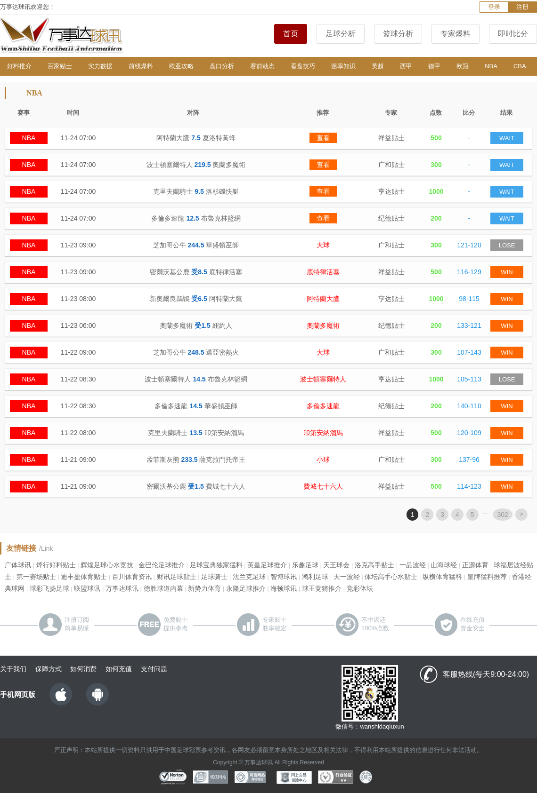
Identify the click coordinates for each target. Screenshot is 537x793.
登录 (494, 6)
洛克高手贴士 (374, 565)
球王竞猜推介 (322, 588)
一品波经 (412, 565)
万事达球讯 (122, 588)
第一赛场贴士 (36, 576)
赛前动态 (262, 66)
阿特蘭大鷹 (323, 298)
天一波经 (347, 576)
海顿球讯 (283, 588)
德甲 (434, 66)
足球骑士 (214, 576)
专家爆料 (455, 34)
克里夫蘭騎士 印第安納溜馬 (196, 432)
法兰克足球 (249, 576)
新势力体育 (204, 588)
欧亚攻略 (181, 66)
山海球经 (444, 565)
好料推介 (19, 66)
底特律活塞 (323, 272)
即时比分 (513, 34)
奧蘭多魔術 (323, 325)
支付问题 (154, 669)
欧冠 (462, 66)
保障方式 (48, 669)
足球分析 (340, 34)
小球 (323, 459)
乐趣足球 (305, 565)
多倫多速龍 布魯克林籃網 (195, 218)
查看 (323, 138)
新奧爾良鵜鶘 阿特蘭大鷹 (196, 298)
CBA (519, 66)
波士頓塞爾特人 (323, 379)
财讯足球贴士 (176, 576)
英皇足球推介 (267, 565)
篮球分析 (398, 34)
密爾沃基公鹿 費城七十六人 (195, 486)
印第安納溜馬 (323, 432)
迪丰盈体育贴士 (84, 576)
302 (502, 514)
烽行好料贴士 (56, 565)
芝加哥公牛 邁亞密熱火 (196, 352)
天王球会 (336, 565)
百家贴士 (60, 66)
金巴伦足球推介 (161, 565)
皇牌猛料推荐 (487, 576)
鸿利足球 (315, 576)
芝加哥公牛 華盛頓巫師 (196, 245)
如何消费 (83, 669)
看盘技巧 (303, 66)
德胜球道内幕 (163, 588)
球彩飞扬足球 (49, 588)
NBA (491, 66)
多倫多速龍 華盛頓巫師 (196, 406)
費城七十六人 (323, 486)
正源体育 (475, 565)
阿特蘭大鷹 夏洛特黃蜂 (195, 138)
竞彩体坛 (360, 588)
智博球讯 (283, 576)
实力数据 (100, 66)
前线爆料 (141, 66)
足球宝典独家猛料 (216, 565)
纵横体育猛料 (442, 576)
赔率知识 (343, 66)
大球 (323, 245)
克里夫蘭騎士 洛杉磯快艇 (195, 191)
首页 (290, 34)
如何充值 (119, 669)
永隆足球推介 (246, 588)
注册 (522, 6)
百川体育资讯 (132, 576)
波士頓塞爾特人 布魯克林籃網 (196, 379)
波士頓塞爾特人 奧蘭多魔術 (196, 164)
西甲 (406, 66)
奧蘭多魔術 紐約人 (196, 325)
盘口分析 (222, 66)
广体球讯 (18, 565)
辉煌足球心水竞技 (107, 565)
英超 (378, 66)
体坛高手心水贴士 (391, 576)
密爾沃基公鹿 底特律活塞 (196, 272)
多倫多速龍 (323, 406)
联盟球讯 (87, 588)
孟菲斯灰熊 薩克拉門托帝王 (196, 459)
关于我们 (13, 669)
